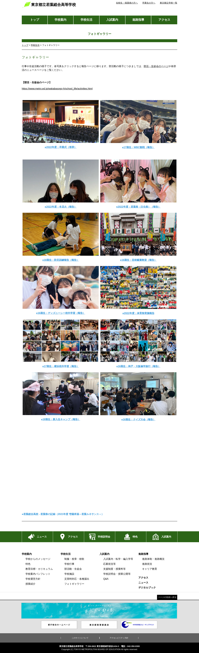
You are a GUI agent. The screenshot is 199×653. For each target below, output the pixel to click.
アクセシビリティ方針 (119, 638)
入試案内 (112, 19)
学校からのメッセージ (37, 559)
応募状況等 (109, 564)
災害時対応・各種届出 (76, 579)
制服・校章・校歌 (74, 559)
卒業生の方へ (148, 3)
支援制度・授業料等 (114, 569)
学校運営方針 (32, 579)
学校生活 (86, 19)
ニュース (143, 582)
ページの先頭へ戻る (167, 597)
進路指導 (138, 19)
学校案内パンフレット (37, 574)
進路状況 (147, 564)
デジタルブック (147, 587)
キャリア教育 (149, 569)
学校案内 (60, 19)
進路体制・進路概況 (153, 559)
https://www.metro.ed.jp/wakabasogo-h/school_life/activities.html (57, 88)
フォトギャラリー (74, 584)
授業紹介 (30, 584)
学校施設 (69, 574)
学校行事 (69, 564)
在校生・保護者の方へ (127, 3)
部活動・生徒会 (73, 569)
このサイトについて (80, 638)
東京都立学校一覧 (168, 3)
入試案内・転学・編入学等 (118, 559)
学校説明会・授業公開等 (117, 574)
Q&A (106, 579)
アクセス (164, 19)
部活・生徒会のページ (156, 66)
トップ (34, 19)
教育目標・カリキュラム (39, 569)
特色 (27, 564)
